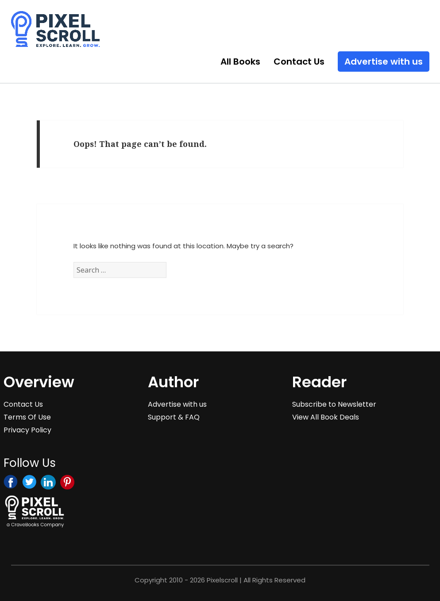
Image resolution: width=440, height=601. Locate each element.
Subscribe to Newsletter (334, 404)
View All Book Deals (325, 417)
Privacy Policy (27, 430)
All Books (240, 61)
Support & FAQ (174, 417)
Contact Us (299, 61)
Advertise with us (383, 61)
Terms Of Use (27, 417)
